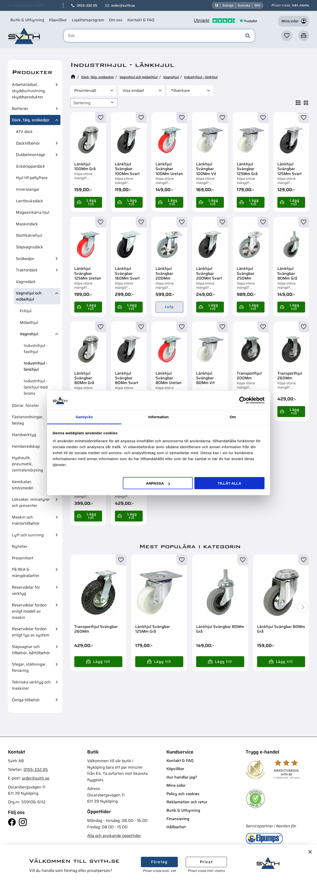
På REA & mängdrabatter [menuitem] (25, 572)
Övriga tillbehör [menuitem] (26, 700)
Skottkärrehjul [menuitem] (29, 235)
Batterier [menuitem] (20, 108)
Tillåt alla (229, 483)
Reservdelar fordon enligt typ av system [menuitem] (30, 632)
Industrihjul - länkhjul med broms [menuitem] (36, 387)
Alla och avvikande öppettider (114, 836)
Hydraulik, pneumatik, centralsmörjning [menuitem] (27, 464)
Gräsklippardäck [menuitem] (30, 166)
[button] (286, 35)
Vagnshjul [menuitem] (29, 334)
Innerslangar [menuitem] (27, 189)
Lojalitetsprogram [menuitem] (88, 20)
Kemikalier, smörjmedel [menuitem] (22, 485)
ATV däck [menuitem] (24, 132)
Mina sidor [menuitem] (175, 785)
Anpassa (158, 483)
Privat (206, 862)
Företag (159, 862)
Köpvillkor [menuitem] (58, 20)
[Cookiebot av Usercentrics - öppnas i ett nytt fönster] (242, 400)
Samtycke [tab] (84, 417)
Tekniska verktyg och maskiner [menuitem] (31, 685)
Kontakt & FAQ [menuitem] (140, 20)
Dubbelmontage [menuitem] (30, 155)
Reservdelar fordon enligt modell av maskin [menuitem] (29, 611)
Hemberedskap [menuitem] (26, 446)
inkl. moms (300, 5)
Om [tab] (233, 417)
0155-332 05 (87, 5)
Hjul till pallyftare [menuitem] (32, 178)
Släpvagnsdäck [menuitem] (29, 247)
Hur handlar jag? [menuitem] (181, 777)
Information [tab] (158, 417)
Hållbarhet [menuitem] (176, 827)
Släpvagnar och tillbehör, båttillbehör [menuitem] (31, 650)
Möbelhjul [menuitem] (29, 322)
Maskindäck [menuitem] (27, 224)
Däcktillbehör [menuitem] (28, 143)
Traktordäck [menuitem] (27, 270)
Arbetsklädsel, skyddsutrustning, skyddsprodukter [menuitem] (29, 90)
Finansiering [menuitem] (177, 819)
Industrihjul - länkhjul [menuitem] (36, 366)
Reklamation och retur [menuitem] (186, 802)
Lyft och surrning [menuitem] (28, 535)
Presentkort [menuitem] (22, 558)
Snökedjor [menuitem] (25, 259)
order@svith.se (123, 5)
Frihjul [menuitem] (25, 311)
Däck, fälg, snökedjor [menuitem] (31, 120)
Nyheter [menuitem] (19, 546)
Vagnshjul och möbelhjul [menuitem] (29, 296)
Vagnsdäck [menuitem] (26, 282)
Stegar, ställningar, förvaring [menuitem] (29, 667)
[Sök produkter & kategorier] (159, 35)
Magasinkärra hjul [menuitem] (32, 212)
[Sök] (248, 35)
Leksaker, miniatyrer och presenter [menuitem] (31, 502)
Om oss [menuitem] (115, 20)
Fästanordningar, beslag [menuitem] (27, 420)
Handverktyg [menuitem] (24, 435)
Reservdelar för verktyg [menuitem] (26, 590)
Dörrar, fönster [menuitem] (25, 405)
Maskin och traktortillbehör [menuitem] (26, 520)
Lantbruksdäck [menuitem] (29, 201)
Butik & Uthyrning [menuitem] (27, 20)
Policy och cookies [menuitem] (182, 794)
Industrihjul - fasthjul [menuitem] (36, 348)
